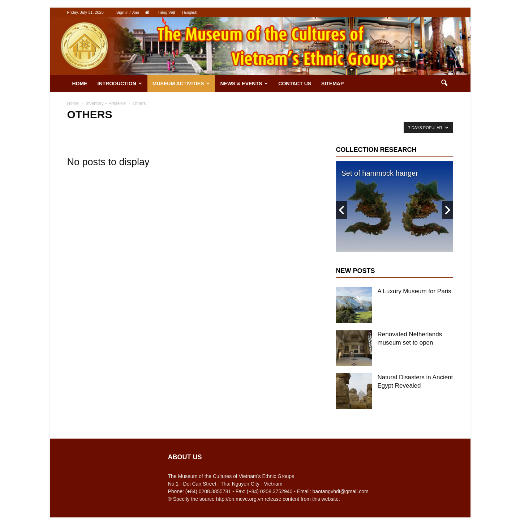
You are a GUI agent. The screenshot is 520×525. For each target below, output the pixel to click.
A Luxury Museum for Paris (414, 291)
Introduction (120, 83)
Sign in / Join (127, 12)
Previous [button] (341, 210)
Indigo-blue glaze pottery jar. (386, 173)
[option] (394, 206)
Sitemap (332, 83)
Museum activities (181, 83)
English (190, 12)
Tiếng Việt (166, 12)
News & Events (244, 83)
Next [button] (447, 210)
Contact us (294, 83)
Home (79, 83)
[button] (444, 83)
